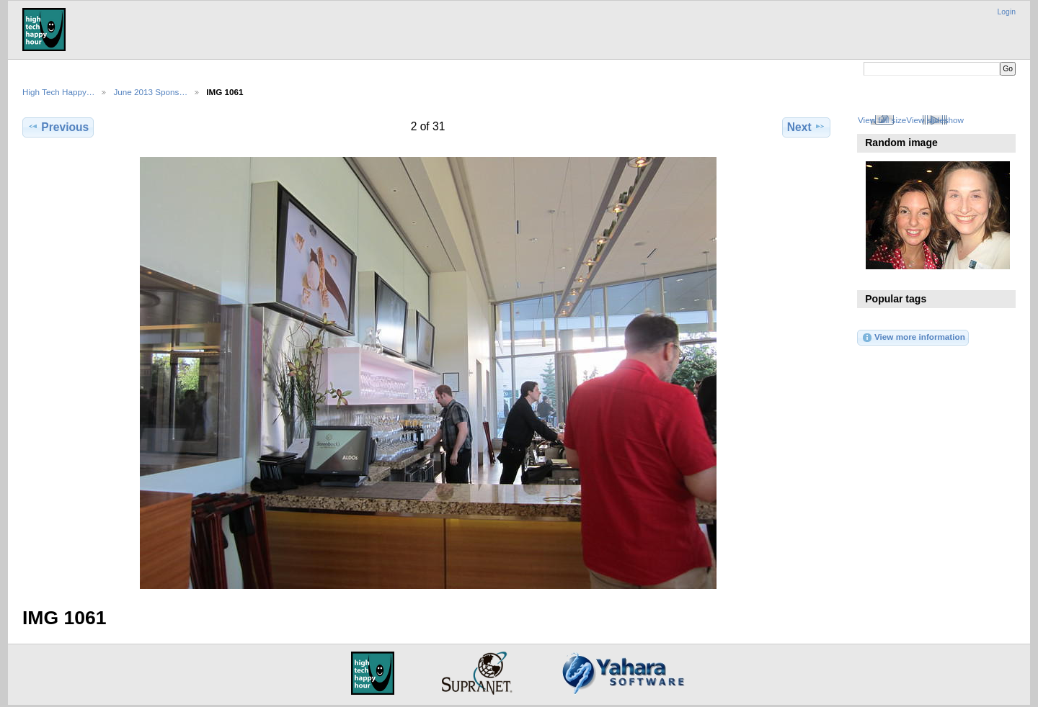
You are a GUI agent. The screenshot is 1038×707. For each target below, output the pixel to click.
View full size (882, 120)
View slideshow (935, 120)
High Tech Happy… (58, 91)
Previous (58, 126)
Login (1007, 12)
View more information (913, 337)
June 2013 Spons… (150, 91)
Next (806, 126)
